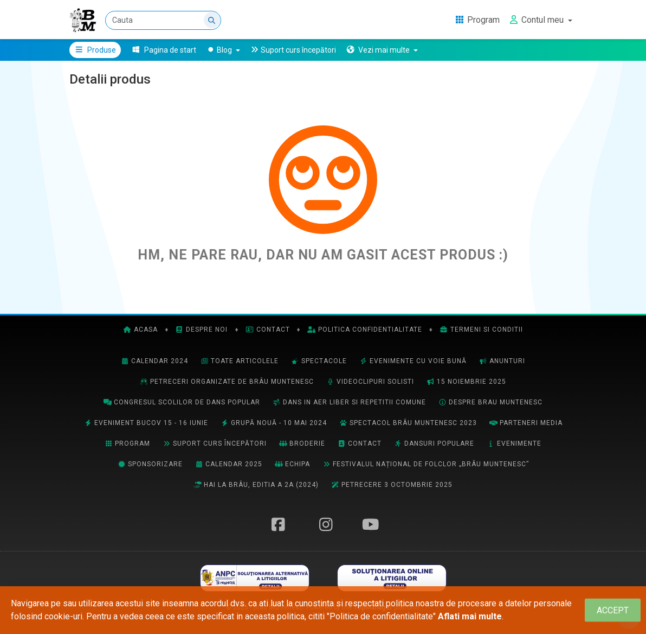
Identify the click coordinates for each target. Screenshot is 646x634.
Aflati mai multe (470, 616)
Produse (95, 50)
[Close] (613, 610)
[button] (382, 50)
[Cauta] (163, 20)
